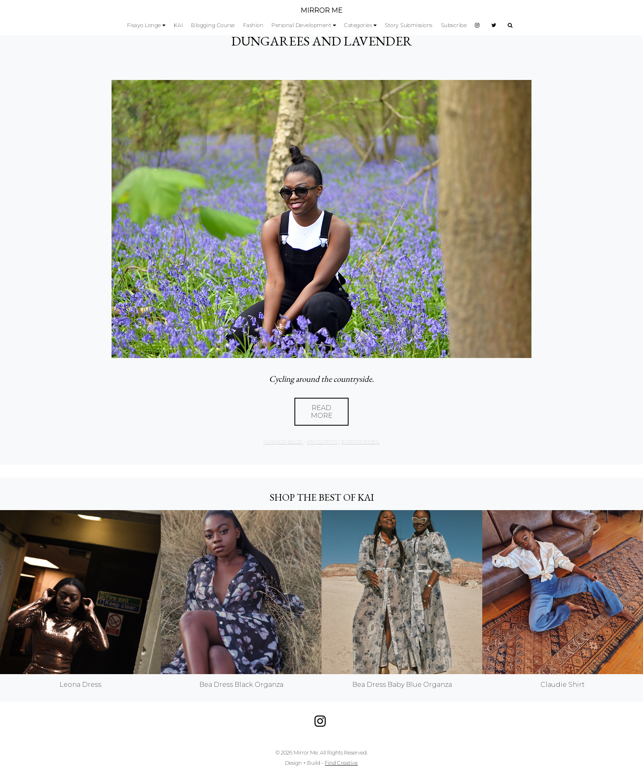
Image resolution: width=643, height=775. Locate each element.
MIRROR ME (321, 10)
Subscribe (454, 25)
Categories (358, 25)
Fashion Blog (283, 442)
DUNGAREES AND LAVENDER (321, 41)
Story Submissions (409, 25)
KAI (178, 25)
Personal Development (301, 25)
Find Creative (341, 763)
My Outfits (322, 442)
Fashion (253, 25)
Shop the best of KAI (321, 497)
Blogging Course (213, 25)
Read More (322, 411)
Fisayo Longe (144, 25)
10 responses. (360, 442)
